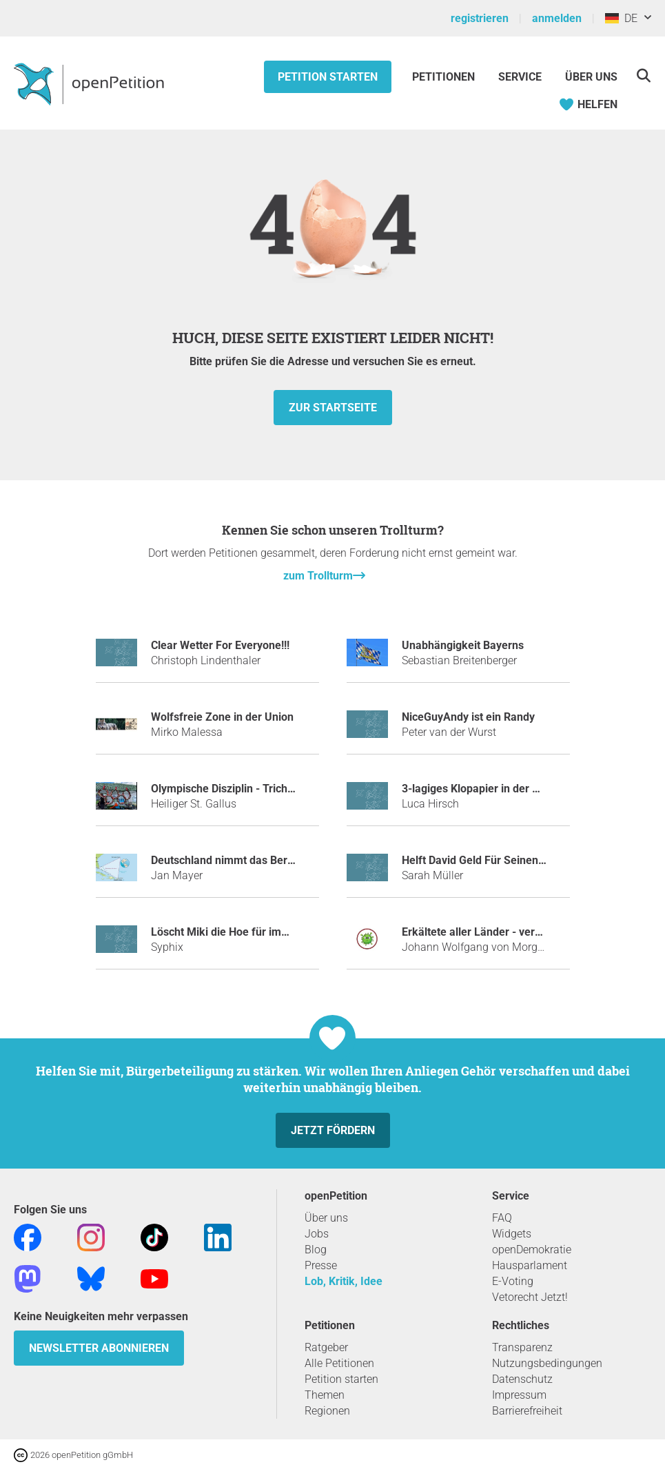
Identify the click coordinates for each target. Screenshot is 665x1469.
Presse (321, 1265)
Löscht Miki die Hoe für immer (226, 931)
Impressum (519, 1394)
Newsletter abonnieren (99, 1348)
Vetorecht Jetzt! (530, 1297)
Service (520, 76)
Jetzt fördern (333, 1130)
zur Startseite (333, 407)
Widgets (511, 1233)
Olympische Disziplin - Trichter (226, 788)
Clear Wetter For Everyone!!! (220, 645)
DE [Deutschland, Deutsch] (621, 18)
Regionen (327, 1410)
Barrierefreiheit (527, 1410)
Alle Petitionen (339, 1363)
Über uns (326, 1217)
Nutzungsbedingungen (547, 1363)
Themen (325, 1394)
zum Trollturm (318, 575)
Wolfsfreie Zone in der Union (222, 716)
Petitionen (445, 76)
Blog (316, 1249)
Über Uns (591, 76)
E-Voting (512, 1281)
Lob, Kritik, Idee (343, 1281)
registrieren (480, 18)
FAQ (502, 1217)
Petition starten (328, 76)
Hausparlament (529, 1265)
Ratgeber (326, 1347)
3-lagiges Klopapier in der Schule (484, 788)
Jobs (317, 1233)
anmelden (557, 18)
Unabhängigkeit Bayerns (463, 645)
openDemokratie (531, 1249)
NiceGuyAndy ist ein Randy (468, 716)
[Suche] (643, 75)
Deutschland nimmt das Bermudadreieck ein (261, 860)
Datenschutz (522, 1379)
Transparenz (522, 1347)
